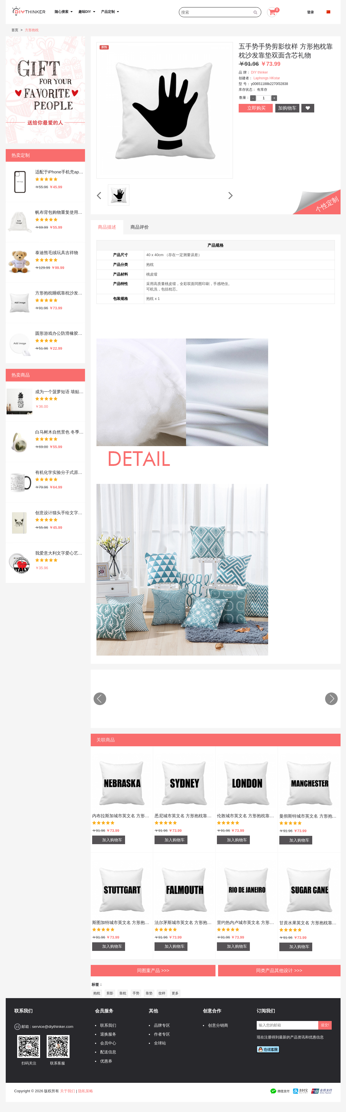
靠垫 (149, 993)
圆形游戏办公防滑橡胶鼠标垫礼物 (59, 333)
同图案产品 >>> (153, 970)
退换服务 (107, 1034)
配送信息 (107, 1052)
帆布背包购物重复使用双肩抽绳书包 (59, 212)
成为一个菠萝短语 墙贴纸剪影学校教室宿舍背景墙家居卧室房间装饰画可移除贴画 (59, 391)
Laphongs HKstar (267, 78)
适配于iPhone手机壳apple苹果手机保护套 (59, 171)
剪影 (109, 993)
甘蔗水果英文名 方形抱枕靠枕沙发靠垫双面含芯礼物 (309, 922)
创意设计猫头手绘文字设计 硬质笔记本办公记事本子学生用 (59, 512)
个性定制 (327, 204)
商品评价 (140, 227)
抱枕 (96, 993)
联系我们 (107, 1025)
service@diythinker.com (52, 1026)
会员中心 (107, 1043)
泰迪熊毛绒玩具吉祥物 (56, 252)
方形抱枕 (32, 30)
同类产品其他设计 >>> (279, 970)
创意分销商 (217, 1025)
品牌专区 (161, 1025)
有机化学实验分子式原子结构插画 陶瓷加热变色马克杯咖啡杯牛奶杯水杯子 (59, 472)
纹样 (162, 993)
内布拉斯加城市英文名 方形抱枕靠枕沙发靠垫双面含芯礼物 (121, 815)
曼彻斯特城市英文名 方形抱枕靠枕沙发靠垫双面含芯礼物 (309, 816)
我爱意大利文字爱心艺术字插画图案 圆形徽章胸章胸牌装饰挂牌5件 (59, 553)
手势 (136, 993)
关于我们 (67, 1091)
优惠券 (105, 1061)
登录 (310, 12)
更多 (175, 993)
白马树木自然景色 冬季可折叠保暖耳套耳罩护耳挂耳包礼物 (59, 432)
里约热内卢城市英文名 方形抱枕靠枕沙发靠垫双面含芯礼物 (246, 922)
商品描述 (107, 227)
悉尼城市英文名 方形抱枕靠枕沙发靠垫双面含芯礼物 (184, 815)
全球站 (159, 1043)
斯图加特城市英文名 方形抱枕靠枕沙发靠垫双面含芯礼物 (121, 922)
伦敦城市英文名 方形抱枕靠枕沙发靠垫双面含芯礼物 (246, 815)
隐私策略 (85, 1091)
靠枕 (122, 993)
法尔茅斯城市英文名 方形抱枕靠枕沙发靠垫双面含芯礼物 (184, 922)
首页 (14, 30)
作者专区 (161, 1034)
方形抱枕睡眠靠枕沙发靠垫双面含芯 (59, 292)
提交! (325, 1025)
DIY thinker (259, 72)
